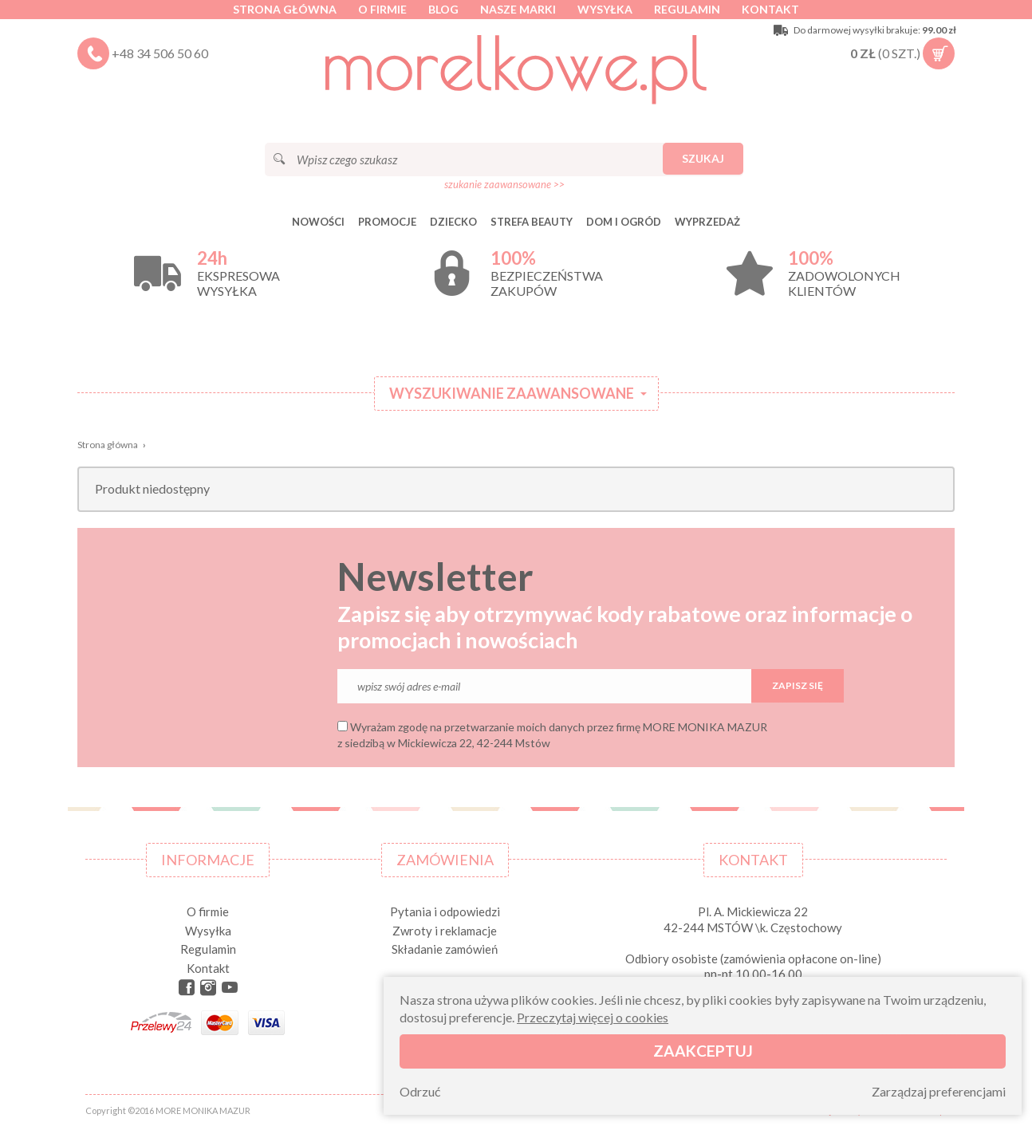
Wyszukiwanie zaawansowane (511, 393)
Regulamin (687, 9)
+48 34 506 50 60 (160, 53)
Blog (443, 9)
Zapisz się (797, 685)
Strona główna (285, 9)
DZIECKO (453, 221)
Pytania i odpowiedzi (445, 911)
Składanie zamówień (445, 949)
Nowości (318, 221)
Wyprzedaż (707, 221)
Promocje (387, 221)
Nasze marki (518, 9)
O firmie (382, 9)
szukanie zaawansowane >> (504, 184)
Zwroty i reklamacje (444, 930)
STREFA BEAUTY (531, 221)
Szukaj (703, 158)
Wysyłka (604, 9)
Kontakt (770, 9)
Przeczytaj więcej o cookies (592, 1017)
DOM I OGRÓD (623, 221)
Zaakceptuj (703, 1050)
